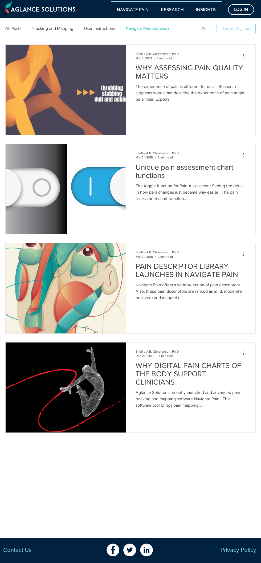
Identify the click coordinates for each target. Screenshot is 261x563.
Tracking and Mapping (52, 28)
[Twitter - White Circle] (129, 550)
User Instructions (99, 28)
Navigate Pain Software (147, 28)
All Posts (13, 28)
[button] (133, 7)
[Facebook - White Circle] (113, 550)
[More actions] (245, 55)
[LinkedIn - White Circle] (146, 550)
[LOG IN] (241, 9)
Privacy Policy (238, 550)
